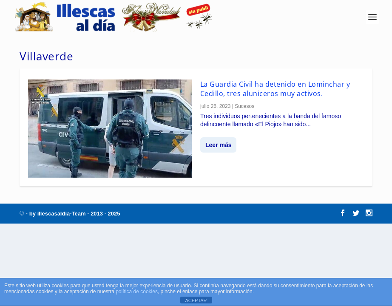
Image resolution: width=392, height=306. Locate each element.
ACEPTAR (196, 300)
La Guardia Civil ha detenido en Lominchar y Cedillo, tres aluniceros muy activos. (275, 88)
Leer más (218, 145)
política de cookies (137, 292)
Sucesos (244, 106)
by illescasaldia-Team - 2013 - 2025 (74, 213)
